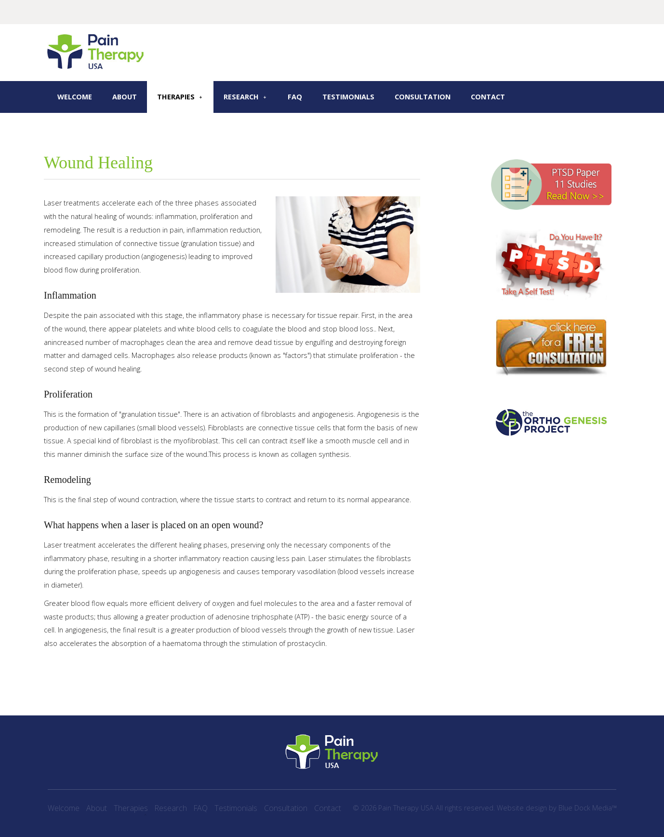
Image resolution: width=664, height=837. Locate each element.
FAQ (295, 96)
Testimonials (348, 96)
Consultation (423, 96)
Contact (488, 96)
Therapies (176, 96)
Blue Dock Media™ (587, 807)
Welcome (74, 96)
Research (241, 96)
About (124, 96)
